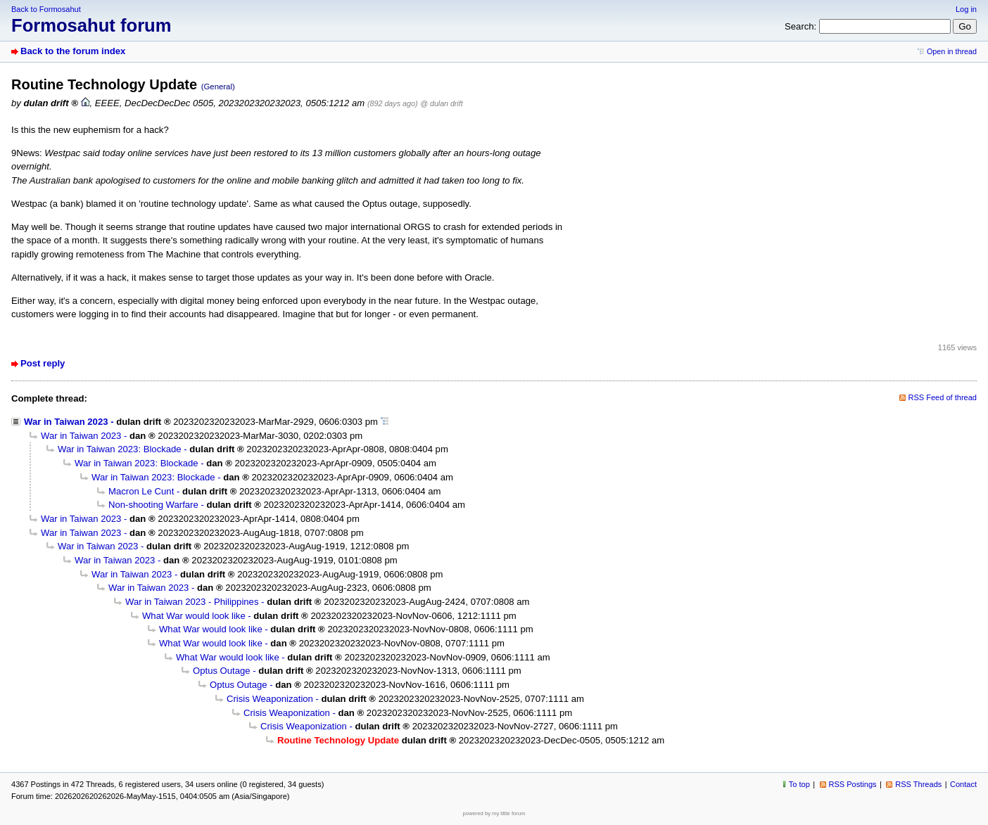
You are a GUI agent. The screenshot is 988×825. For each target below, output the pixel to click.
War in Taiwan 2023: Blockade (120, 449)
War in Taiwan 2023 (66, 421)
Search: (800, 26)
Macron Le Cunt (141, 491)
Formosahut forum (91, 25)
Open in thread (952, 51)
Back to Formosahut (46, 9)
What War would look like (194, 615)
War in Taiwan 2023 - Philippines (191, 601)
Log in (966, 9)
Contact (963, 784)
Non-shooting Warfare (153, 504)
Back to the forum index (72, 51)
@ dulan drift (441, 103)
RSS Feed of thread (942, 397)
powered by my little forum (494, 813)
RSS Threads (918, 784)
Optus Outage (222, 670)
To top (799, 784)
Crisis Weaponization (270, 698)
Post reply (42, 363)
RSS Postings (853, 784)
